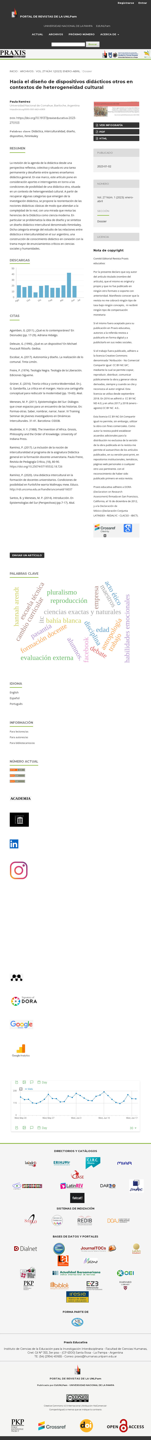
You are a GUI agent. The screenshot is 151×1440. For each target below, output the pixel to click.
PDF (102, 131)
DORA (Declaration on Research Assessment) (112, 491)
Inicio (14, 71)
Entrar (142, 2)
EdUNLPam (103, 25)
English (14, 692)
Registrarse (126, 2)
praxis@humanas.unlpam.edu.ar (96, 1356)
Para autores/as (19, 737)
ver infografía (111, 125)
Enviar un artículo (27, 555)
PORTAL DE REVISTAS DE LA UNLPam (48, 16)
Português (16, 704)
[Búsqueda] (68, 44)
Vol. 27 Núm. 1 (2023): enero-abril (58, 71)
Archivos (56, 34)
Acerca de (108, 34)
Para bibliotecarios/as (22, 743)
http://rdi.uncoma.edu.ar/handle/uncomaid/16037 (41, 489)
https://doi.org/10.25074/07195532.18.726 (36, 466)
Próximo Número (82, 34)
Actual (37, 34)
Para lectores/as (19, 731)
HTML (103, 138)
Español (14, 698)
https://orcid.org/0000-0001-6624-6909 (27, 109)
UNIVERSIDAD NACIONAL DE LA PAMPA (68, 25)
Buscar (92, 44)
